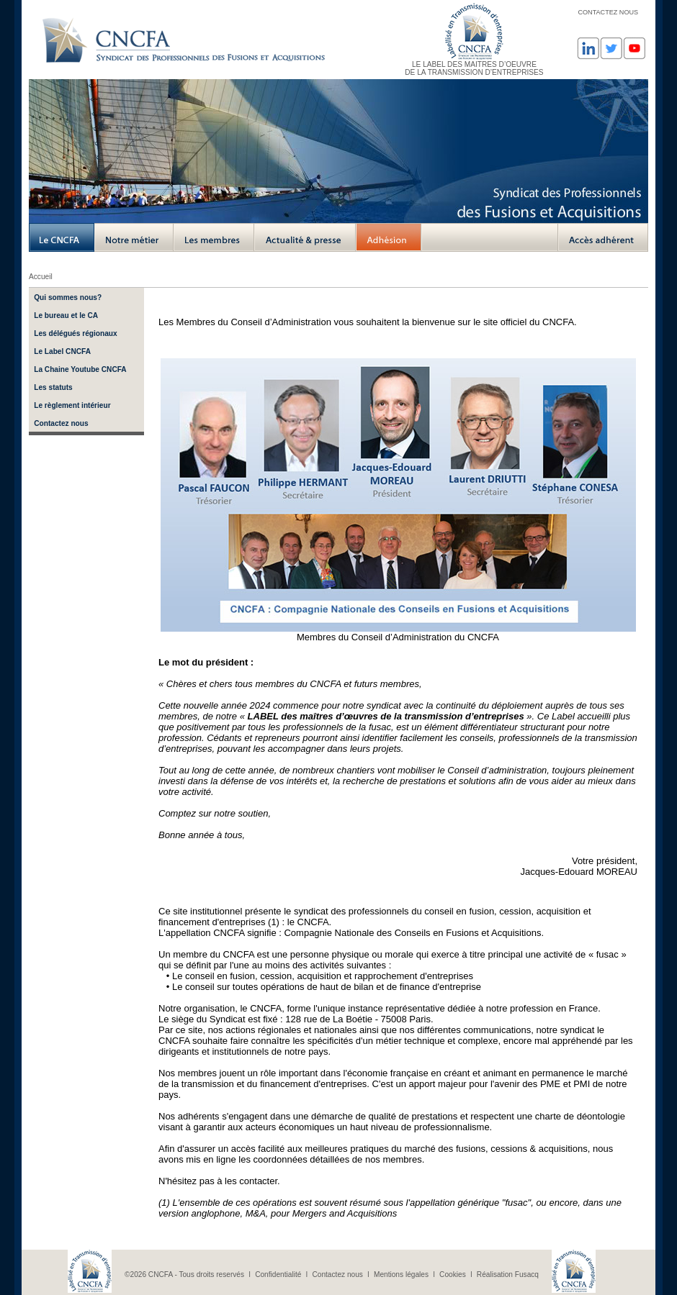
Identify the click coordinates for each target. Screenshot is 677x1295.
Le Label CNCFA (62, 351)
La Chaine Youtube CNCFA (80, 369)
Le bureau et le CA (66, 315)
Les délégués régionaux (75, 333)
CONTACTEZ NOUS (608, 12)
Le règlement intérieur (72, 405)
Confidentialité (278, 1274)
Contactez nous (61, 423)
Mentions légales (401, 1274)
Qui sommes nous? (68, 297)
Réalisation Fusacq (508, 1274)
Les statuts (53, 387)
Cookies (452, 1274)
